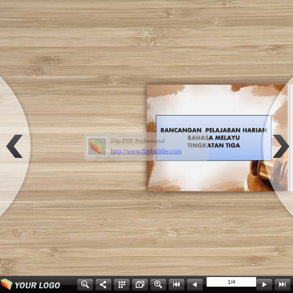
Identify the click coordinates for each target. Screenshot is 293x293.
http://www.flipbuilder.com (146, 151)
